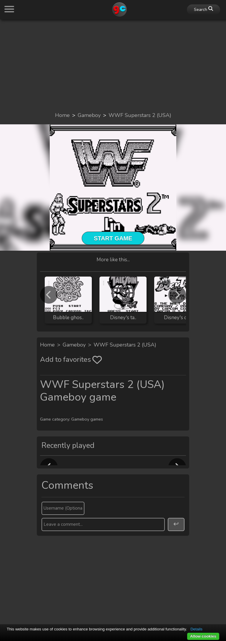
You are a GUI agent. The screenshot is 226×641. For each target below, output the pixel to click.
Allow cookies (203, 636)
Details (196, 629)
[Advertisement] (113, 65)
